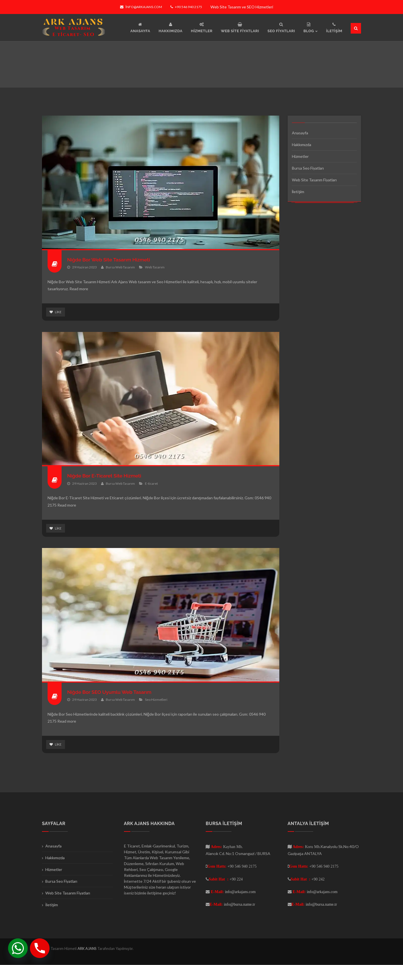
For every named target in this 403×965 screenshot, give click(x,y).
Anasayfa (300, 132)
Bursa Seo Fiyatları (308, 168)
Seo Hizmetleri (156, 700)
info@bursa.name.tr (239, 905)
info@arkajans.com (141, 7)
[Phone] (40, 948)
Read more (78, 288)
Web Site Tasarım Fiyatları (314, 179)
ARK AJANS (87, 949)
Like (56, 312)
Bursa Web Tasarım (120, 267)
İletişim (298, 191)
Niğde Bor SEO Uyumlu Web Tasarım (110, 692)
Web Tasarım (155, 267)
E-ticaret (151, 483)
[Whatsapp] (18, 948)
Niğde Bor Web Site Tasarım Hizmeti (110, 260)
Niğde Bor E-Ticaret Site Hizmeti (105, 476)
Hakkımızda (301, 144)
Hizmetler (300, 156)
